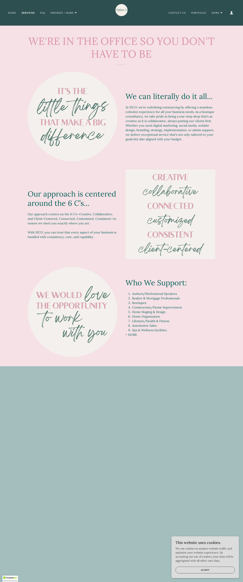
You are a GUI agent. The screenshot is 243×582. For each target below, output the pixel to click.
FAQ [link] (42, 12)
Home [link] (12, 12)
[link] (121, 12)
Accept (205, 577)
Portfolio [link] (198, 12)
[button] (63, 13)
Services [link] (28, 12)
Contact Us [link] (177, 12)
